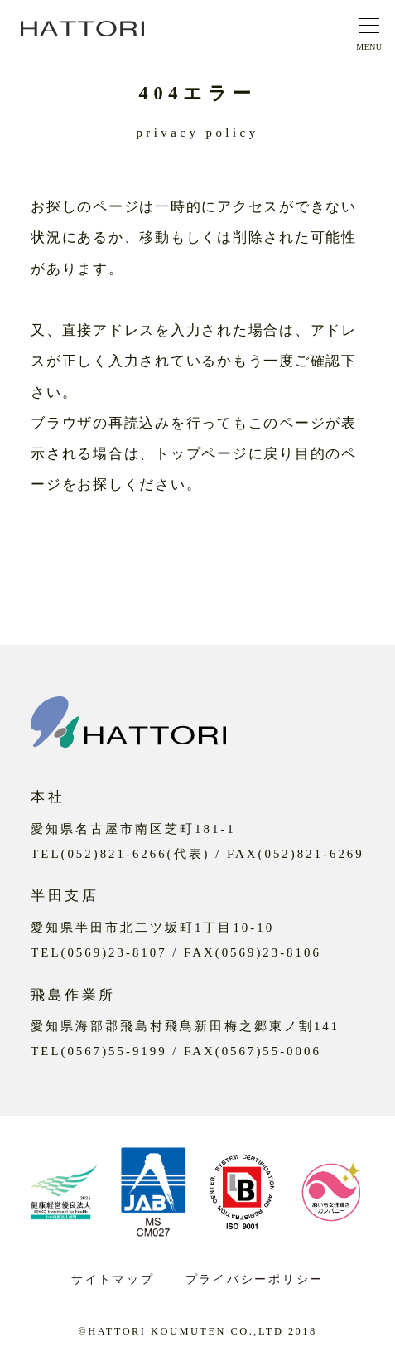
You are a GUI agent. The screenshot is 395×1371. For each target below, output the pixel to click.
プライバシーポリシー (254, 1279)
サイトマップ (112, 1279)
